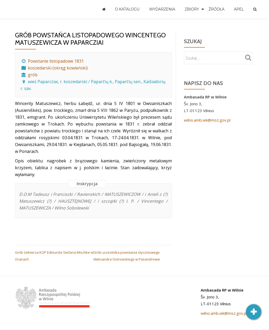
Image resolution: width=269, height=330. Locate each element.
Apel (239, 9)
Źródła (217, 9)
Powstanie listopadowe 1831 (56, 61)
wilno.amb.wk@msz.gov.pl (207, 120)
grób (33, 75)
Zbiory (192, 9)
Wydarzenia (162, 9)
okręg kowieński (70, 68)
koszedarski (39, 68)
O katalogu (127, 9)
